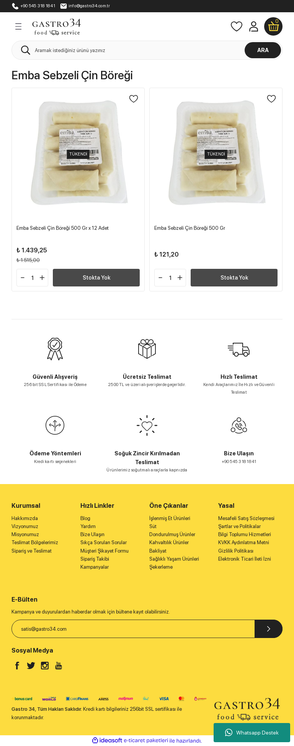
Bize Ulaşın (92, 534)
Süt (153, 526)
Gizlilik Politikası (235, 551)
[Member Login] (253, 26)
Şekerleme (161, 567)
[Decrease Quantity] (22, 277)
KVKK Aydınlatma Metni (243, 542)
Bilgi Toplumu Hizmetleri (244, 534)
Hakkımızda (24, 518)
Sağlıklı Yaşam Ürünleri (174, 559)
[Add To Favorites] (133, 99)
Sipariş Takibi (94, 559)
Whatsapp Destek (252, 732)
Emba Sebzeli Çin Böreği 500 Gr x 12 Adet (62, 228)
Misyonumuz (25, 534)
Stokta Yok (96, 277)
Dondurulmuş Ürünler (172, 534)
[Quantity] (32, 277)
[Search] (147, 50)
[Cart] (273, 26)
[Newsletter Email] (147, 629)
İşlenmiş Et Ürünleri (169, 518)
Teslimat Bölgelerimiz (34, 542)
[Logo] (56, 26)
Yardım (88, 526)
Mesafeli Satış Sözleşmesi (246, 518)
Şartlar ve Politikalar (239, 526)
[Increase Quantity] (42, 277)
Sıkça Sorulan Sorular (103, 542)
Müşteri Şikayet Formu (104, 551)
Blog (85, 518)
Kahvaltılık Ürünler (169, 542)
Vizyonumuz (24, 526)
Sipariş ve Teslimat (31, 551)
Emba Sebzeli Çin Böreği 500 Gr (189, 228)
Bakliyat (158, 551)
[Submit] (269, 629)
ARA (263, 50)
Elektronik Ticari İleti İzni (244, 559)
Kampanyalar (94, 567)
